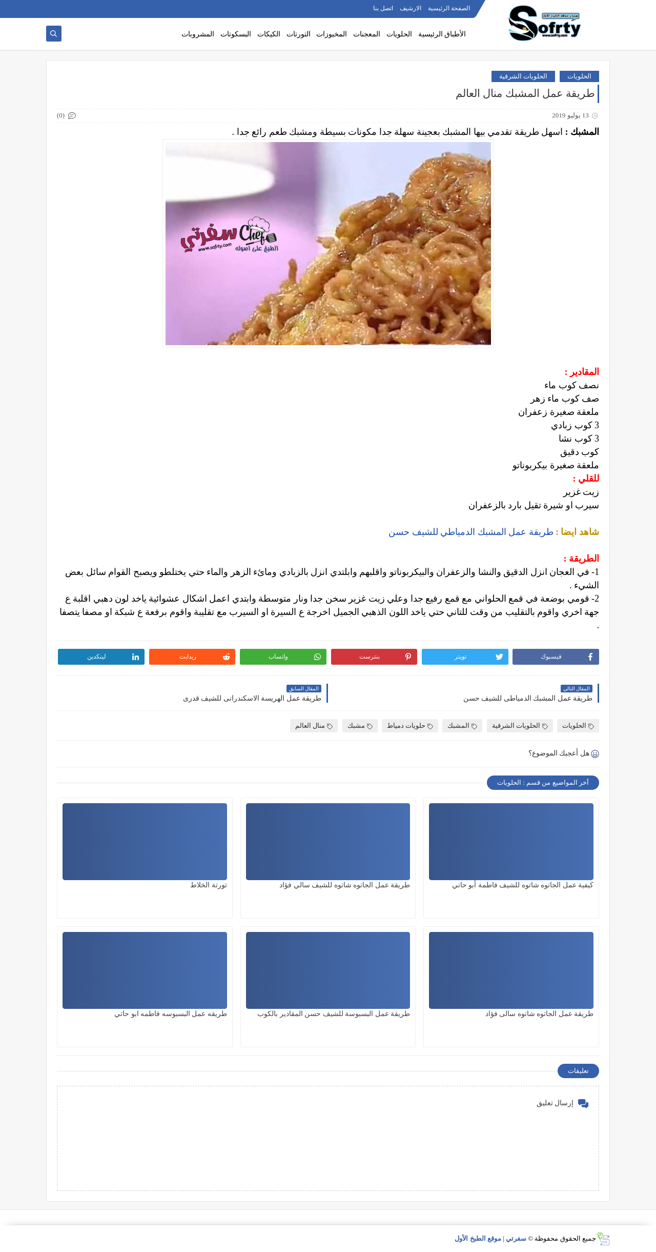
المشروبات (197, 34)
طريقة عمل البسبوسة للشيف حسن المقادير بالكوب (333, 1014)
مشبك (360, 725)
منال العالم (314, 725)
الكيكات (268, 34)
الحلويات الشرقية (523, 76)
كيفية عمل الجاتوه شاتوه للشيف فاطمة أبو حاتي (523, 885)
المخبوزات (331, 34)
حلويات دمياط (410, 725)
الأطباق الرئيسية (442, 34)
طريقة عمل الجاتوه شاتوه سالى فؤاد (539, 1014)
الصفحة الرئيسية (449, 8)
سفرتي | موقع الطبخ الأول (490, 1238)
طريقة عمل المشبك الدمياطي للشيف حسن (471, 532)
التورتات (298, 34)
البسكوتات (235, 34)
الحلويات (399, 34)
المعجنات (366, 34)
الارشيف (410, 8)
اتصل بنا (383, 8)
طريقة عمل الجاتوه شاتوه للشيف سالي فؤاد (344, 885)
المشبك (462, 725)
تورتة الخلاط (208, 885)
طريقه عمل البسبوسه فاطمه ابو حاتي (170, 1014)
